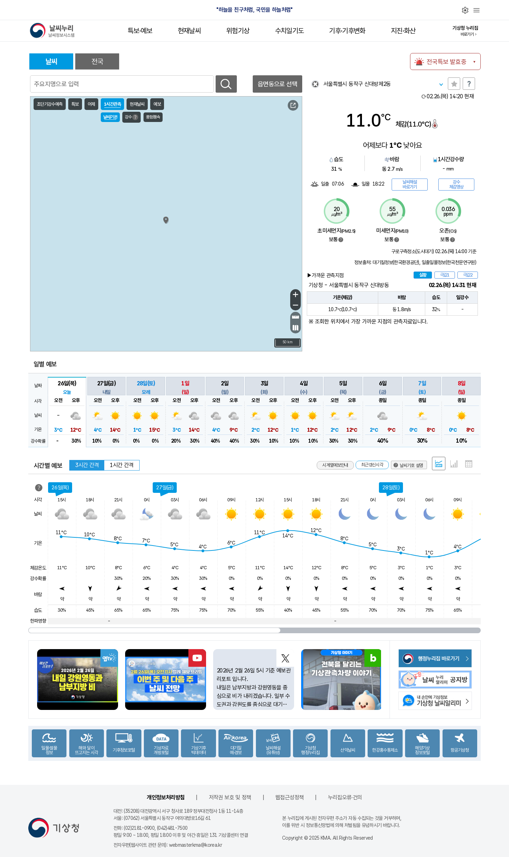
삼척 (277, 224)
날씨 (51, 61)
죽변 (284, 243)
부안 (125, 325)
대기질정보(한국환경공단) (396, 262)
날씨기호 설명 (270, 106)
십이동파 (143, 310)
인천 (109, 247)
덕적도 (134, 239)
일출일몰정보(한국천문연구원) (449, 262)
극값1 (444, 275)
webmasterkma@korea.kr (195, 845)
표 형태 (468, 464)
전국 (97, 61)
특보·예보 (140, 31)
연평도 (118, 218)
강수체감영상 (456, 184)
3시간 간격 (87, 465)
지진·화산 (403, 31)
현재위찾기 (315, 84)
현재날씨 (189, 31)
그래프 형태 (454, 464)
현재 (450, 96)
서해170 (48, 298)
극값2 (467, 275)
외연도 (122, 293)
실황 (422, 275)
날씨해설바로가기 (410, 184)
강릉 (265, 206)
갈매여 (144, 330)
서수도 (151, 237)
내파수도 (144, 282)
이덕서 (288, 329)
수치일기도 (289, 31)
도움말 (469, 83)
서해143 (48, 224)
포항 (300, 283)
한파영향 (38, 621)
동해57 (287, 175)
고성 (246, 179)
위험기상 (237, 31)
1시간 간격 (121, 465)
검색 (226, 84)
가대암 (132, 268)
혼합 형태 (438, 463)
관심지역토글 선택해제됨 (454, 83)
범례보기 (341, 240)
